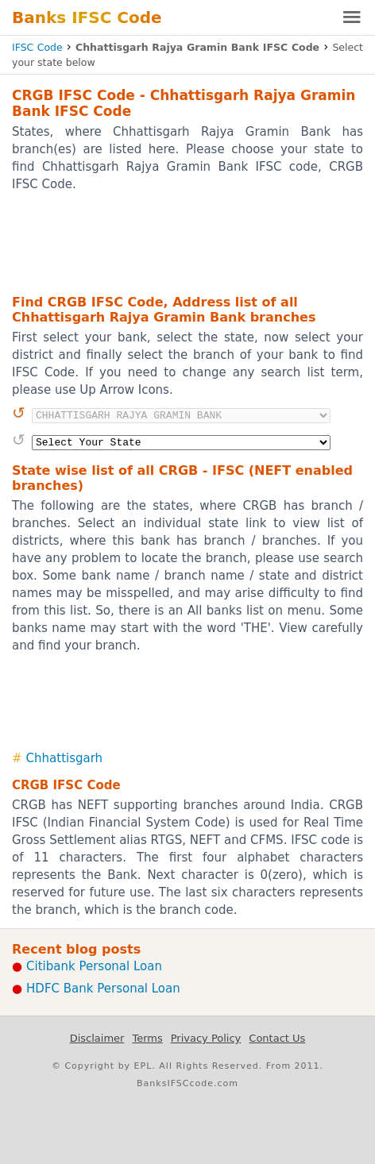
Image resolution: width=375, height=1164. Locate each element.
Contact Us (277, 1038)
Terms (147, 1038)
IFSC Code (37, 47)
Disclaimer (97, 1038)
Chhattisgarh (64, 758)
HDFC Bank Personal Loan (103, 988)
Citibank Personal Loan (94, 966)
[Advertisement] (187, 242)
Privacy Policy (206, 1038)
